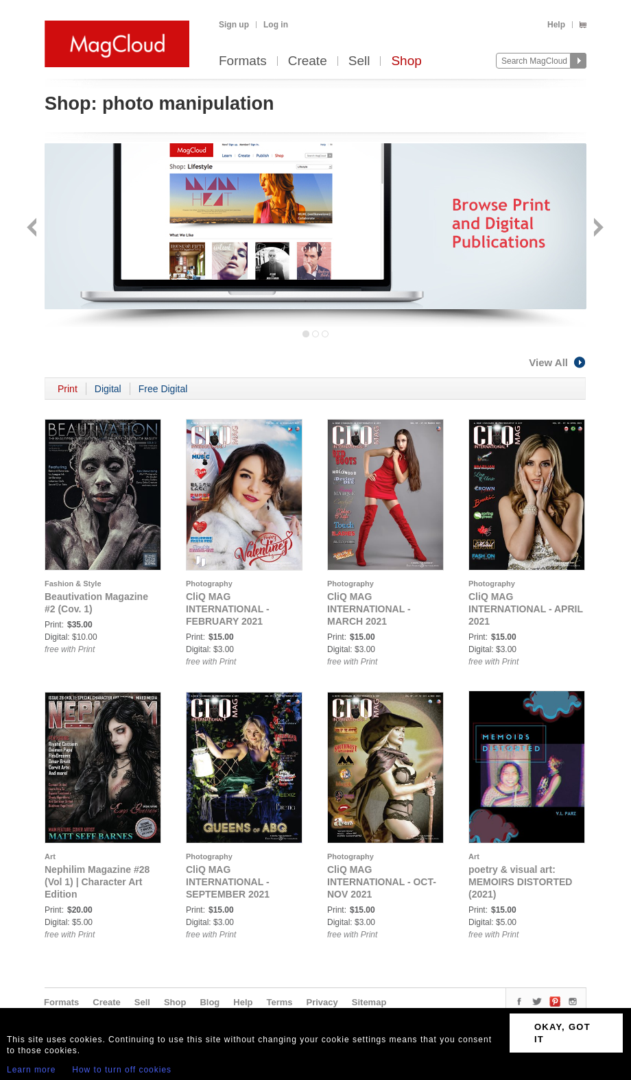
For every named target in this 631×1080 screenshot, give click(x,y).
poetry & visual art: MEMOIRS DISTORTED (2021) (520, 882)
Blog (209, 1002)
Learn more (31, 1070)
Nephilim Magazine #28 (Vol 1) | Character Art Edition (97, 882)
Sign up (234, 24)
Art (50, 856)
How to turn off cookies (121, 1070)
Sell (359, 61)
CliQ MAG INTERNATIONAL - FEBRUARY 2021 (228, 609)
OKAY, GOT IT (562, 1033)
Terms (279, 1002)
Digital (108, 388)
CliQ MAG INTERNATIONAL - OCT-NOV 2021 (381, 882)
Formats (243, 61)
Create (307, 61)
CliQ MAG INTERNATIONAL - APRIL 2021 (525, 609)
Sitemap (369, 1002)
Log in (275, 24)
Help (556, 24)
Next (597, 228)
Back (33, 228)
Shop (406, 61)
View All (557, 362)
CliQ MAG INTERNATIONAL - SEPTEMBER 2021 (228, 882)
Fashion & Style (73, 583)
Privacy (322, 1002)
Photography (209, 583)
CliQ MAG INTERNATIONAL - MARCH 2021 (369, 609)
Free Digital (163, 388)
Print (68, 388)
